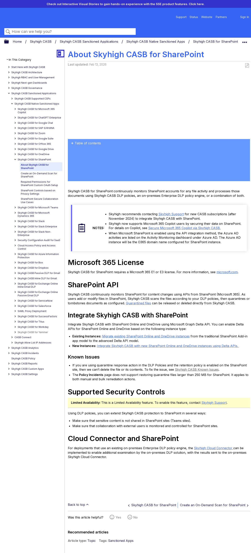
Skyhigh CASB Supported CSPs (33, 98)
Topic (91, 541)
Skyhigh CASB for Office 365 (34, 143)
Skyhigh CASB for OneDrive (33, 154)
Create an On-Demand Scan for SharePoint (39, 175)
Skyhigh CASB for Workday (33, 326)
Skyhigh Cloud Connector (213, 448)
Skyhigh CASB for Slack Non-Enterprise (34, 233)
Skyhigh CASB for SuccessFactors (37, 316)
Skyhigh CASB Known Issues (197, 369)
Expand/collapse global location (244, 40)
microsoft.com (227, 272)
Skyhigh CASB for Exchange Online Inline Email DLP (38, 285)
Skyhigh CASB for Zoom (31, 133)
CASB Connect (23, 337)
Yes (118, 517)
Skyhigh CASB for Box (30, 262)
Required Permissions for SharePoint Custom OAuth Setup (39, 183)
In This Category (20, 60)
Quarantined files (138, 303)
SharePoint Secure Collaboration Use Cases (39, 200)
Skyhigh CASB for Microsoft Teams (38, 207)
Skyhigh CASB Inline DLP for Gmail (37, 278)
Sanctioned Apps (121, 541)
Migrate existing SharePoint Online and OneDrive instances (146, 336)
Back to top (76, 505)
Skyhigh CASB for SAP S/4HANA (36, 128)
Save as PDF (247, 65)
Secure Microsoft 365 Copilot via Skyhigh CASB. (184, 228)
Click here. (197, 4)
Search (8, 31)
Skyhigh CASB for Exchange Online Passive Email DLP (38, 294)
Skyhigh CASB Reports (24, 363)
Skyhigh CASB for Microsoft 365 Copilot (36, 111)
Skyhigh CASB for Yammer (33, 332)
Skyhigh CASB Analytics (25, 347)
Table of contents (88, 143)
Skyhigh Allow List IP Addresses (33, 342)
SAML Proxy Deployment (32, 311)
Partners (221, 17)
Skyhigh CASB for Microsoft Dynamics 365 (34, 214)
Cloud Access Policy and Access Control (36, 247)
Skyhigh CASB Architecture (26, 72)
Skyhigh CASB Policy (23, 358)
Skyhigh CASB (41, 41)
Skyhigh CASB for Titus (31, 321)
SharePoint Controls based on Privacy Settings (38, 192)
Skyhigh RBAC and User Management (33, 77)
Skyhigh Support (171, 214)
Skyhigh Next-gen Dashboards (29, 82)
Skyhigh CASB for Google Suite (36, 138)
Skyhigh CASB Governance (26, 88)
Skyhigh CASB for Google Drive (36, 149)
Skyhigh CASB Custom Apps (27, 368)
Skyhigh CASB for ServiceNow (35, 300)
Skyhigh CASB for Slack (31, 221)
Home (18, 41)
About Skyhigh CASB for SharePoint (35, 166)
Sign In (244, 17)
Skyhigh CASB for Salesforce (34, 306)
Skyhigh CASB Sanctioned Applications (89, 41)
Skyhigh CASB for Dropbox (33, 267)
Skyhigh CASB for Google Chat (35, 122)
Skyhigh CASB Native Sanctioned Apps (156, 41)
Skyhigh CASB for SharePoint (216, 41)
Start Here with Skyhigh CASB (28, 67)
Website (206, 17)
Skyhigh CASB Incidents (25, 353)
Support (181, 17)
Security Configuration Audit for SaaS (39, 240)
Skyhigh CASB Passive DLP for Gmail (39, 273)
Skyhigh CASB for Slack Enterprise (37, 226)
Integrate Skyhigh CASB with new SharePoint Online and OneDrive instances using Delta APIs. (168, 346)
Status (194, 17)
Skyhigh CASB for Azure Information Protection (38, 256)
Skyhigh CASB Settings (24, 374)
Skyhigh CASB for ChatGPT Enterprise (39, 117)
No (135, 517)
